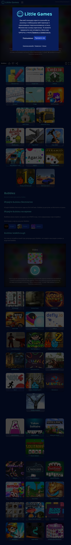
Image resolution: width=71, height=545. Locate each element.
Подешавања (28, 38)
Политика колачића (28, 46)
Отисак (44, 46)
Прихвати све (40, 38)
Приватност (38, 46)
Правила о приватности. (41, 32)
